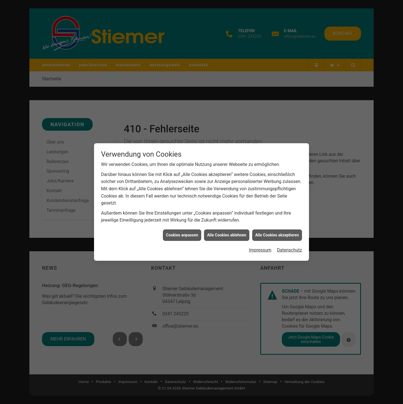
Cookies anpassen (182, 232)
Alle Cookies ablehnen (226, 232)
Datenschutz (289, 247)
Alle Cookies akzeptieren (277, 232)
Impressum (260, 247)
